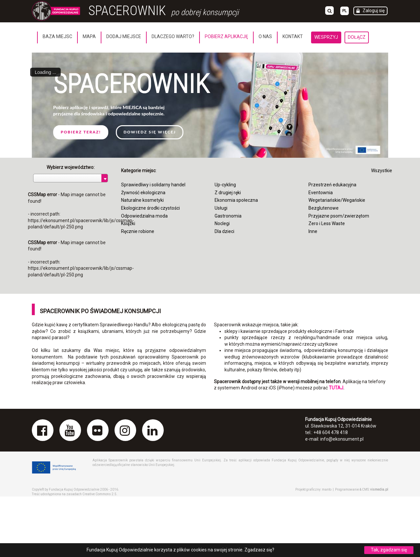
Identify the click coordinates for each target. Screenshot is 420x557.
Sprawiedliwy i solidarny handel (153, 184)
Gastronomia (228, 216)
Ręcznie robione (137, 231)
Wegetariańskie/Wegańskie (336, 200)
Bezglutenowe (323, 208)
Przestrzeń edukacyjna (332, 184)
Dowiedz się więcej (149, 131)
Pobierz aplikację (226, 36)
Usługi (221, 208)
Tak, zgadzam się (389, 549)
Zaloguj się (374, 10)
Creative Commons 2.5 (99, 494)
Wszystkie (381, 170)
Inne (312, 231)
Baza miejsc (57, 36)
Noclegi (222, 223)
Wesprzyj (326, 37)
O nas (265, 36)
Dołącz (357, 37)
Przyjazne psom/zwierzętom (338, 216)
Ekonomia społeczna (236, 200)
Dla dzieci (224, 231)
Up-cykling (225, 184)
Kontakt (293, 36)
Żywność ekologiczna (143, 192)
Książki (128, 223)
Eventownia (320, 192)
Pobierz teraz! (81, 131)
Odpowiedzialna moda (144, 216)
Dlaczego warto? (173, 36)
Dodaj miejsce (123, 36)
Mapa (89, 36)
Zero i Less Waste (326, 223)
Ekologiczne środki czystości (150, 208)
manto (326, 489)
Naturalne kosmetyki (142, 200)
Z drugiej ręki (228, 192)
